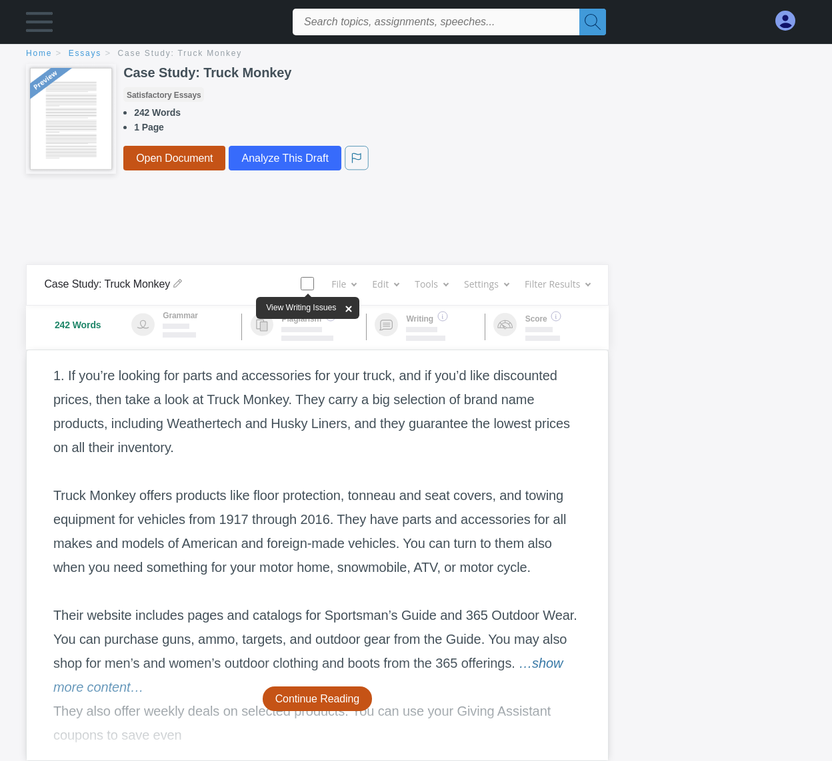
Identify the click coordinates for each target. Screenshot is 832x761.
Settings (486, 284)
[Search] (592, 22)
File (343, 284)
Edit (385, 284)
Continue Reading (317, 698)
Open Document (174, 158)
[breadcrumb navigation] (416, 54)
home (39, 53)
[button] (39, 25)
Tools (431, 284)
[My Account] (790, 21)
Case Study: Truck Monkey (180, 53)
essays (85, 53)
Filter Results (557, 284)
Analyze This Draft (284, 158)
